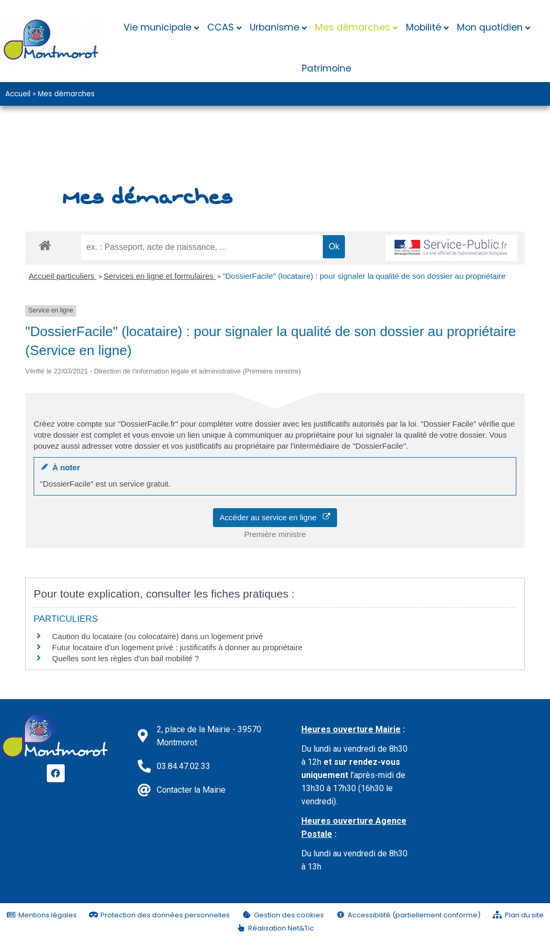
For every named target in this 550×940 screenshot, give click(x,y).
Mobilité (423, 27)
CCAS (220, 27)
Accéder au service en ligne (275, 517)
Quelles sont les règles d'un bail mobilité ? (125, 658)
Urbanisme (274, 27)
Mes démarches (352, 27)
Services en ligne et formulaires (160, 275)
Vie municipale (157, 27)
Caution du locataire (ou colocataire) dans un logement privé (157, 636)
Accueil (17, 94)
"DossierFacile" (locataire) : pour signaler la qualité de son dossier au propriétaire (363, 275)
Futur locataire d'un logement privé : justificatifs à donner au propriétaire (177, 647)
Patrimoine (326, 68)
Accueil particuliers (63, 275)
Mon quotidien (490, 27)
